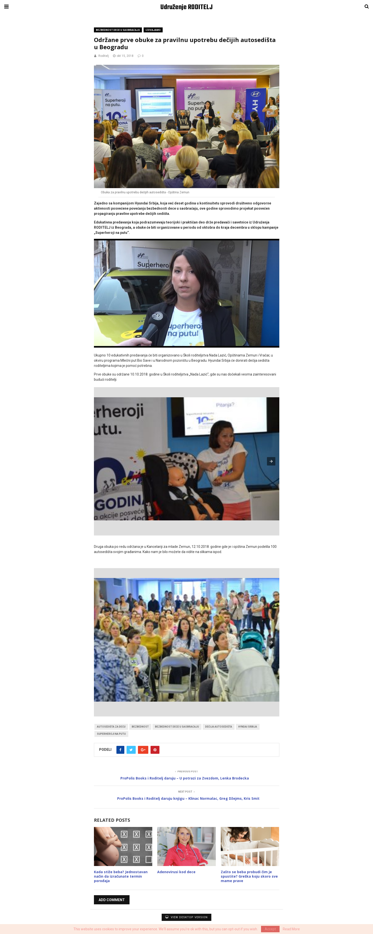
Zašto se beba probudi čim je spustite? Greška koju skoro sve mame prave (249, 876)
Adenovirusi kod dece (176, 871)
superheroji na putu (111, 734)
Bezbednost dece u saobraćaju (118, 30)
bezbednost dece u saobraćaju (177, 726)
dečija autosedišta (218, 726)
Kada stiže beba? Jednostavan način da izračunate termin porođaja (121, 876)
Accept (270, 929)
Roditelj (103, 56)
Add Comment (112, 900)
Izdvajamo (153, 30)
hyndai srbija (247, 726)
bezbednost (140, 726)
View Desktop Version (186, 917)
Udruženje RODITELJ (186, 7)
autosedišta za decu (111, 726)
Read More (291, 929)
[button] (271, 461)
